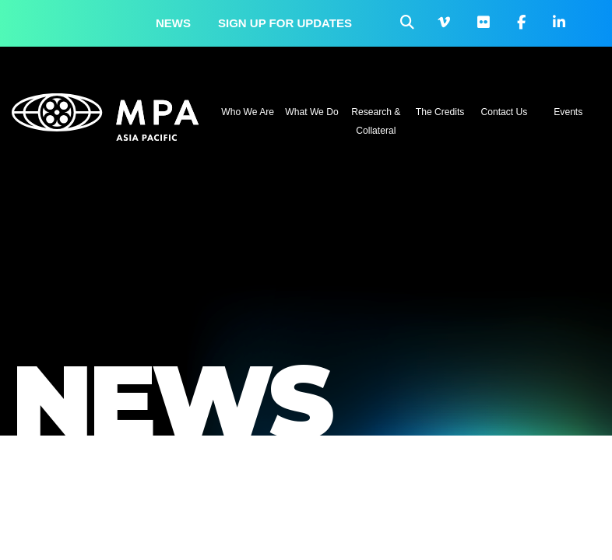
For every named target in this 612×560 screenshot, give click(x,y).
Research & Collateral (375, 121)
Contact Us (504, 112)
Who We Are (247, 112)
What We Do (311, 112)
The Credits (440, 112)
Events (568, 112)
